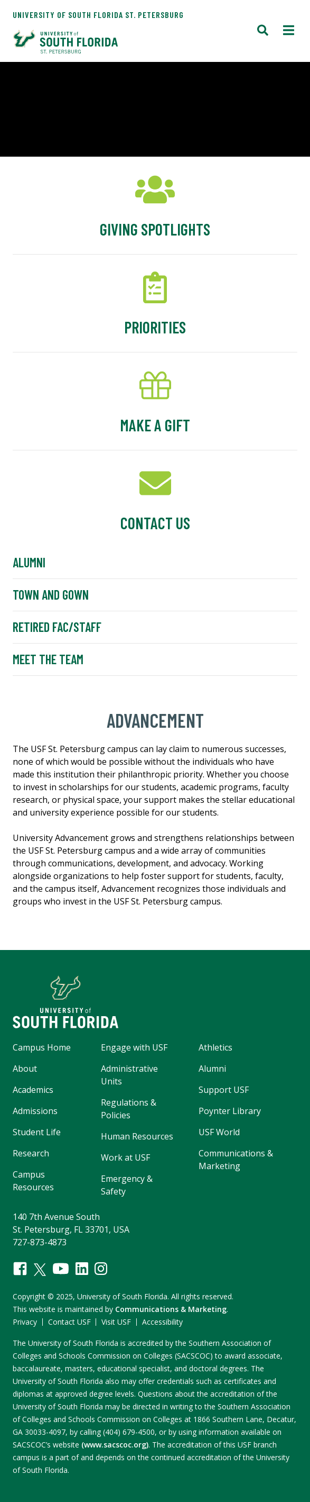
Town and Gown (51, 594)
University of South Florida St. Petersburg (98, 15)
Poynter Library (230, 1111)
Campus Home (42, 1047)
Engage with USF (134, 1047)
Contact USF (69, 1322)
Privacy (25, 1322)
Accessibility (162, 1322)
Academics (33, 1090)
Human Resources (137, 1136)
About (25, 1068)
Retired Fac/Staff (57, 627)
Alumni (29, 562)
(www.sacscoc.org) (114, 1445)
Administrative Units (129, 1075)
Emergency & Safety (127, 1185)
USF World (219, 1132)
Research (31, 1153)
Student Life (37, 1132)
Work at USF (125, 1157)
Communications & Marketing (236, 1159)
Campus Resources (33, 1181)
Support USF (224, 1090)
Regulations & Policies (128, 1109)
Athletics (215, 1047)
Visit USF (116, 1322)
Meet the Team (48, 659)
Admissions (35, 1111)
